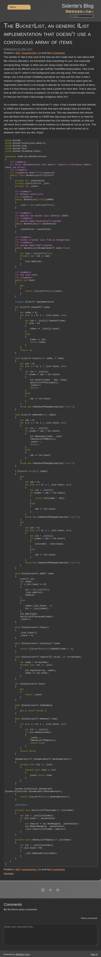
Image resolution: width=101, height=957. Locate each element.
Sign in (94, 954)
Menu (13, 7)
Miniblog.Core (23, 954)
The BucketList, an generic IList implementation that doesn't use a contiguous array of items (47, 33)
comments (58, 53)
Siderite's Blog (78, 6)
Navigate (9, 873)
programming (29, 53)
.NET (17, 53)
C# (39, 53)
